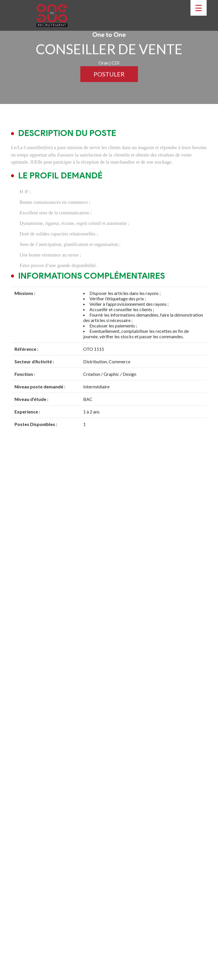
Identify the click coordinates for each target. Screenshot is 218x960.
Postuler (109, 78)
